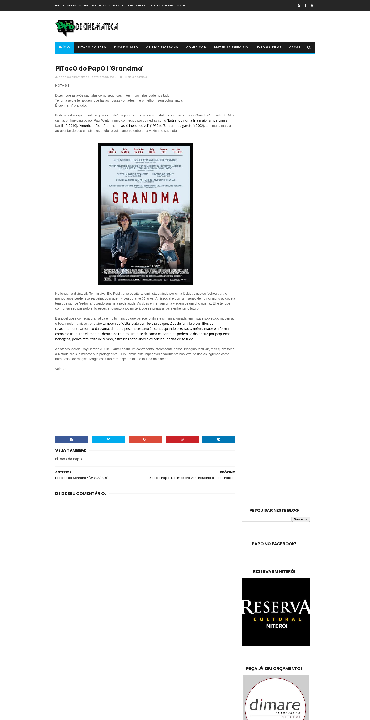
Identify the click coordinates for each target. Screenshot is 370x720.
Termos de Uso (137, 5)
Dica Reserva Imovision (74, 692)
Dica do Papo (126, 47)
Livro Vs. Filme (268, 47)
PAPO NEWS (66, 683)
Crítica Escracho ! (104, 675)
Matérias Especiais (231, 47)
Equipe (83, 5)
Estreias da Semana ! (73, 667)
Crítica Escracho (162, 47)
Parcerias (99, 5)
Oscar (294, 47)
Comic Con (196, 47)
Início (59, 5)
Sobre (71, 5)
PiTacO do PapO (92, 47)
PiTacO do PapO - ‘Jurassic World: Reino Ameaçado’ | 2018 (194, 689)
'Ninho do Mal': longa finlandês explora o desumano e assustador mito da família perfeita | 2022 (194, 669)
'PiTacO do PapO (69, 700)
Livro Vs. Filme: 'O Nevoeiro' (191, 640)
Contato (116, 5)
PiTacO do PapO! (70, 650)
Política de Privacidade (168, 5)
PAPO (98, 700)
